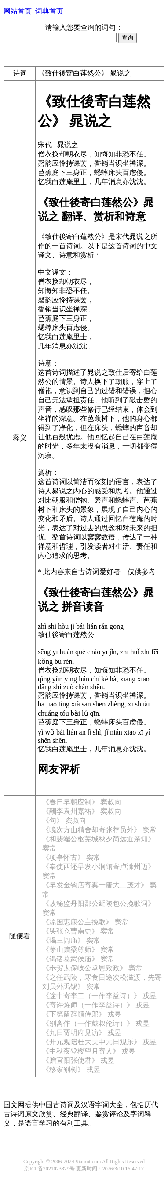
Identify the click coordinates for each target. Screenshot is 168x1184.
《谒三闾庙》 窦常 (71, 940)
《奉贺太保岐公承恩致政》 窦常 (92, 968)
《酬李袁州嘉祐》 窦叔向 (81, 811)
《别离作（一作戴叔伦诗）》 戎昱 (96, 1023)
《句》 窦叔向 (64, 820)
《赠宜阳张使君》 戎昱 (78, 1060)
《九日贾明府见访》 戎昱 (81, 1032)
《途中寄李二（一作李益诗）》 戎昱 (99, 995)
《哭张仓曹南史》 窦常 (78, 931)
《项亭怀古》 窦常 (71, 857)
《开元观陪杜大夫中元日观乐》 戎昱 (99, 1042)
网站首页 (18, 11)
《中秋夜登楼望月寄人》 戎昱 (88, 1051)
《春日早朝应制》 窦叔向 (81, 802)
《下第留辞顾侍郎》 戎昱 (81, 1014)
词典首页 (49, 11)
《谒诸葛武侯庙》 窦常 (78, 959)
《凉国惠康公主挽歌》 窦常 (85, 922)
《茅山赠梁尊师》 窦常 (78, 949)
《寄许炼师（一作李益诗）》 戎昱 (96, 1005)
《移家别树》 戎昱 (71, 1069)
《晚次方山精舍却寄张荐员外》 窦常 (99, 829)
